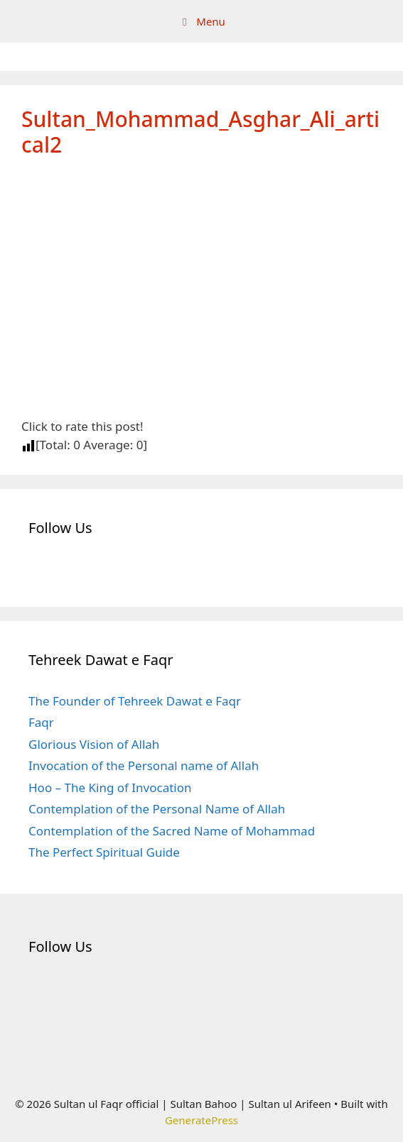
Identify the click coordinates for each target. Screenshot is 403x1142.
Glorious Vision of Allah (93, 744)
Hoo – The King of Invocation (110, 787)
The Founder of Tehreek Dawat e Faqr (134, 701)
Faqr (41, 722)
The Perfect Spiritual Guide (104, 852)
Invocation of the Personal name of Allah (143, 765)
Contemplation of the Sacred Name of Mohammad (171, 831)
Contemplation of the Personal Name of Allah (156, 809)
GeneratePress (201, 1120)
